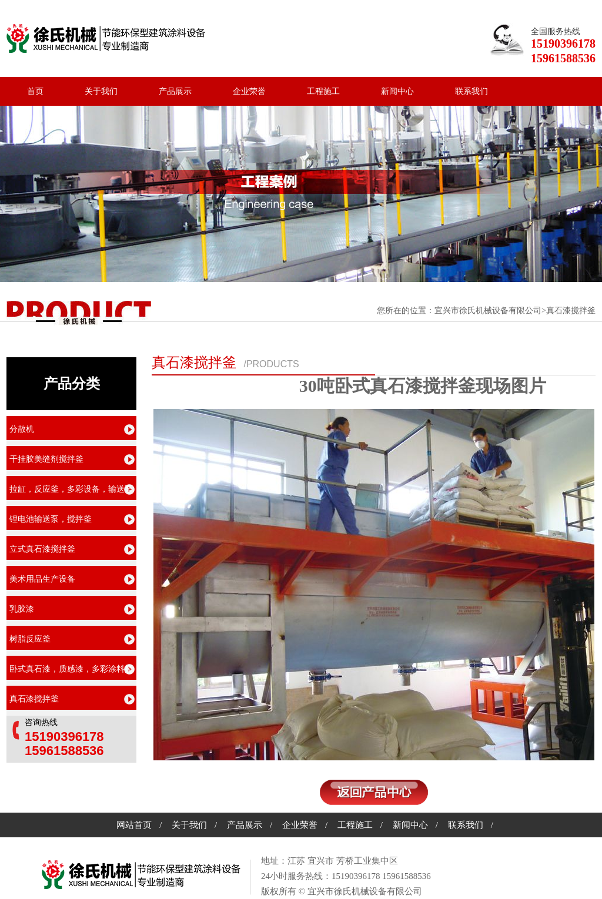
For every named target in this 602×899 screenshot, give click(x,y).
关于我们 (101, 91)
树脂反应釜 (30, 639)
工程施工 (323, 91)
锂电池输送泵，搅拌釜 (50, 519)
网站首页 (134, 825)
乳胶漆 (21, 609)
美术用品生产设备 (42, 579)
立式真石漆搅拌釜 (42, 549)
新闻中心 (397, 91)
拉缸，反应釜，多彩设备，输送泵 (71, 489)
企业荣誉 (249, 91)
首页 (35, 91)
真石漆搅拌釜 (194, 362)
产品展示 (175, 91)
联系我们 (471, 91)
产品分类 (72, 383)
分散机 (21, 429)
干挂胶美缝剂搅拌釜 (46, 459)
